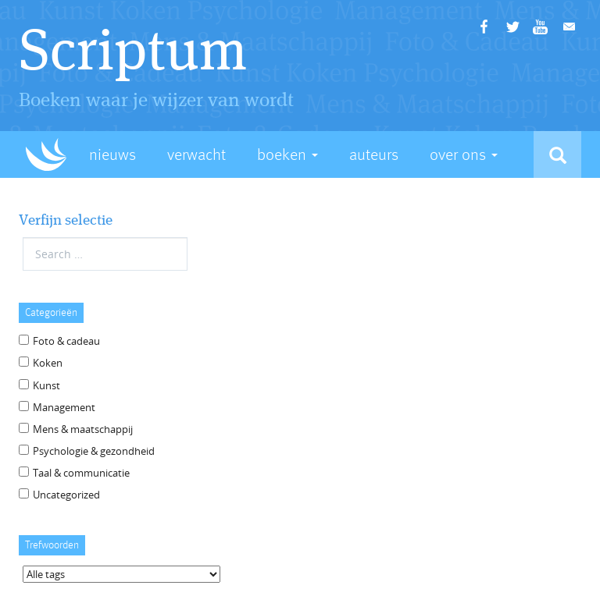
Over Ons (464, 155)
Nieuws (112, 155)
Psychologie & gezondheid (94, 451)
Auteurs (373, 155)
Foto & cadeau (66, 341)
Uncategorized (66, 495)
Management (64, 407)
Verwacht (196, 155)
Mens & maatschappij (83, 429)
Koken (47, 363)
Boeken (287, 155)
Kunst (46, 385)
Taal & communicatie (81, 473)
